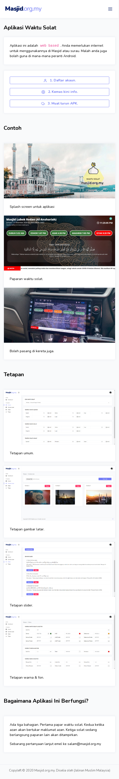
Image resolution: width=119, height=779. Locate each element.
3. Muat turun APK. (59, 103)
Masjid (23, 9)
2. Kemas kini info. (59, 91)
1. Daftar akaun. (59, 80)
